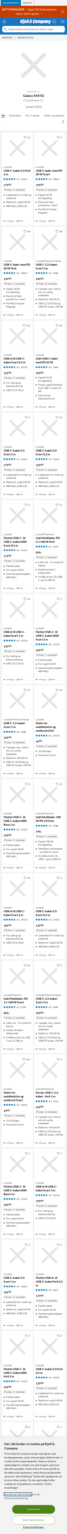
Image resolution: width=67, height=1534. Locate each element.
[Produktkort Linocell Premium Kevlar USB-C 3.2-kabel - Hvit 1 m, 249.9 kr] (49, 1070)
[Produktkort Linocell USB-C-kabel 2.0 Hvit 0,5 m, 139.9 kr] (49, 1346)
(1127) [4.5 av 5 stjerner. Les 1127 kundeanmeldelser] (24, 550)
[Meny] (4, 21)
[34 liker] (59, 690)
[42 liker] (27, 599)
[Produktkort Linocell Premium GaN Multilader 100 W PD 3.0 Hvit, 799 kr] (49, 794)
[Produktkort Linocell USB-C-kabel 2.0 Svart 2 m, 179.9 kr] (17, 428)
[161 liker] (26, 1059)
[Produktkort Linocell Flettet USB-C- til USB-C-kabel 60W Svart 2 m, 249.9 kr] (49, 609)
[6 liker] (59, 1244)
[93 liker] (27, 965)
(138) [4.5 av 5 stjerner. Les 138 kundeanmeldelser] (55, 825)
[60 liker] (27, 231)
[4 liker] (59, 137)
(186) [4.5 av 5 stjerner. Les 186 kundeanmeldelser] (55, 367)
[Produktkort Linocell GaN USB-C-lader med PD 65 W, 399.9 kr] (49, 336)
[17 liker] (59, 505)
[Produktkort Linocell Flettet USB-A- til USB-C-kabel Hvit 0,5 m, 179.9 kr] (49, 1255)
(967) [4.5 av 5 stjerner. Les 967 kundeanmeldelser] (55, 1290)
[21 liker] (59, 784)
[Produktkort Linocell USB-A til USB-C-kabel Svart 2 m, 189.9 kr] (17, 888)
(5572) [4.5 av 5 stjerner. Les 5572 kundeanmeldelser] (24, 367)
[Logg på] (54, 21)
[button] (41, 100)
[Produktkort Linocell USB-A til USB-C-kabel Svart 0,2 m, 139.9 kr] (17, 336)
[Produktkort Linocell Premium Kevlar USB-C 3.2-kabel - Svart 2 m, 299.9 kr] (49, 976)
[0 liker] (27, 784)
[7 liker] (59, 599)
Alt (3, 115)
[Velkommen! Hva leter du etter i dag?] (35, 29)
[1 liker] (27, 1244)
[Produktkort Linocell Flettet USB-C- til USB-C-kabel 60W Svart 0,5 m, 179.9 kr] (17, 515)
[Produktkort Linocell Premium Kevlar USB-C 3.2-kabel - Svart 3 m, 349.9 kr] (49, 242)
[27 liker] (27, 690)
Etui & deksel (32, 115)
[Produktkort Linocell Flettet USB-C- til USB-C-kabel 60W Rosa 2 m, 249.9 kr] (17, 1164)
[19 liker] (59, 417)
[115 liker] (26, 325)
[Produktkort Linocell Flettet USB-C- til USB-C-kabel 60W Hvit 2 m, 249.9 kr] (17, 1346)
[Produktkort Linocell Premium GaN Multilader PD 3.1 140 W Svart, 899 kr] (17, 976)
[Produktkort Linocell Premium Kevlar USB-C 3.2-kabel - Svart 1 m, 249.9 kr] (17, 700)
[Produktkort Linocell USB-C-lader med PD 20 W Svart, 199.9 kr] (49, 148)
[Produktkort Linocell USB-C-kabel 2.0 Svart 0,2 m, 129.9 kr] (49, 428)
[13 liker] (27, 137)
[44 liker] (27, 878)
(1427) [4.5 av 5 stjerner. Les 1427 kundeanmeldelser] (24, 179)
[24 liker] (59, 325)
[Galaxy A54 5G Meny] (34, 38)
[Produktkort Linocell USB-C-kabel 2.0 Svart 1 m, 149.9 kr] (17, 1255)
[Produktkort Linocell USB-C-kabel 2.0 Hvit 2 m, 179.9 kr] (17, 148)
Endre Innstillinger (33, 1527)
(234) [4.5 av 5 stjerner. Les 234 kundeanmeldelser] (55, 546)
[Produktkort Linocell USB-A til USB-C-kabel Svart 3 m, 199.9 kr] (49, 1164)
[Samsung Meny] (15, 38)
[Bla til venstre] (4, 121)
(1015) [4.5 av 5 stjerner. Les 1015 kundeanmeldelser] (56, 735)
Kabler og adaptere (54, 115)
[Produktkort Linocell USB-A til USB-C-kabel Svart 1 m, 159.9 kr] (17, 609)
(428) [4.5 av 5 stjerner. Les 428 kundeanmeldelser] (55, 273)
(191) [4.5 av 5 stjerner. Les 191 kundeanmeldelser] (55, 1101)
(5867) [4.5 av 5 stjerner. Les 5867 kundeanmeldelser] (56, 179)
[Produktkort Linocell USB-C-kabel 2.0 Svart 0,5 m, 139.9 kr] (49, 888)
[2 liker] (27, 505)
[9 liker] (59, 965)
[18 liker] (59, 231)
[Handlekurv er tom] (62, 21)
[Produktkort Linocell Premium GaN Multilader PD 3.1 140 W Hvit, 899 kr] (49, 515)
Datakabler (15, 115)
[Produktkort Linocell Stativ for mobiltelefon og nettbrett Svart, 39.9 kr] (17, 1070)
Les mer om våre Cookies (18, 1494)
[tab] (11, 3)
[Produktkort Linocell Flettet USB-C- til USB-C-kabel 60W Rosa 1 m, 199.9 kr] (17, 794)
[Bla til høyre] (63, 121)
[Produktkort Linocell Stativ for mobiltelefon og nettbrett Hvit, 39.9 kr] (49, 700)
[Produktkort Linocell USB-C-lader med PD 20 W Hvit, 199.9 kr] (17, 242)
